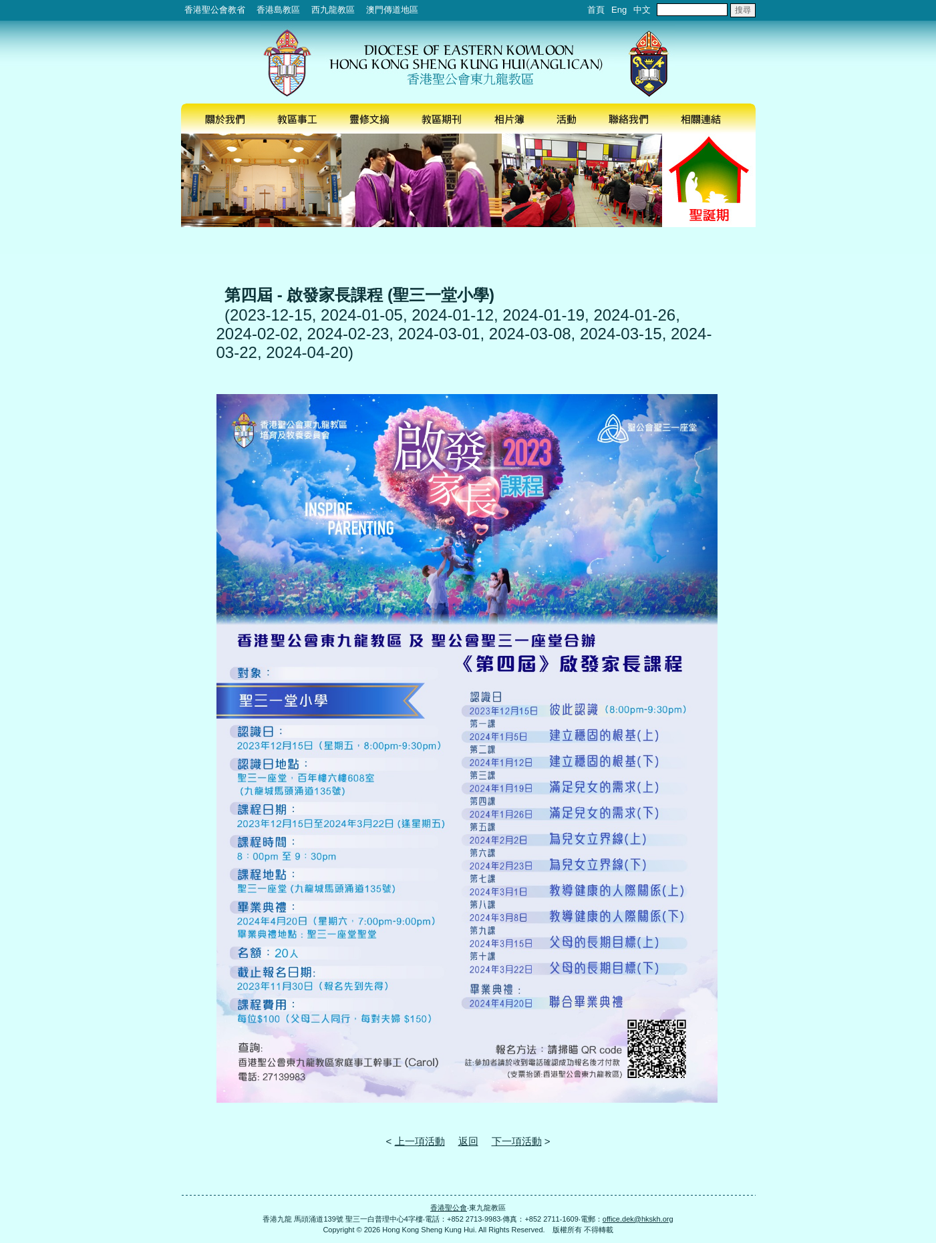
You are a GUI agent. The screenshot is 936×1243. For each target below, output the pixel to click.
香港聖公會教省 (214, 10)
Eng (619, 10)
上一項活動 (420, 1141)
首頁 (596, 10)
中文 (642, 10)
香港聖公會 (448, 1208)
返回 (468, 1141)
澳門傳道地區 (392, 10)
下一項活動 (517, 1141)
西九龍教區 (333, 10)
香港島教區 (278, 10)
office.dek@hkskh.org (638, 1219)
